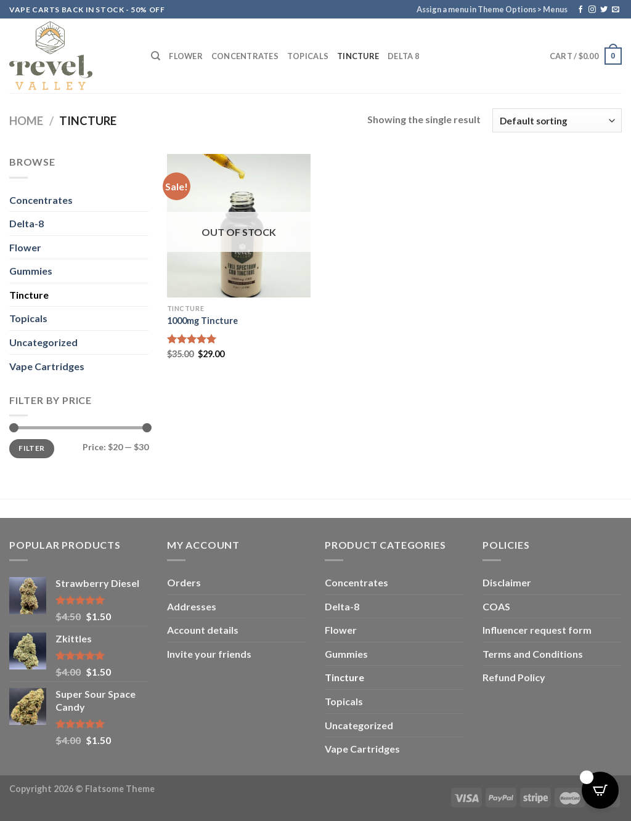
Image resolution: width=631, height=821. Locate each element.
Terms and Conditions (532, 654)
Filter (31, 448)
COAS (496, 606)
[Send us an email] (615, 10)
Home (26, 120)
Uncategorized (43, 342)
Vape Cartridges (46, 366)
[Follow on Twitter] (604, 10)
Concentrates (245, 56)
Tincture (358, 56)
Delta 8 (403, 56)
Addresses (191, 606)
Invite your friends (209, 654)
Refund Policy (513, 677)
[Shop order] (557, 120)
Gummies (30, 271)
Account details (202, 630)
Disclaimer (506, 582)
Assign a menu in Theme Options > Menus (492, 9)
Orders (184, 582)
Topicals (307, 56)
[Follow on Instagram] (592, 10)
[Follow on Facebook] (580, 10)
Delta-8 (26, 223)
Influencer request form (537, 630)
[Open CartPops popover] (600, 790)
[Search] (155, 56)
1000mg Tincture (202, 320)
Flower (186, 56)
